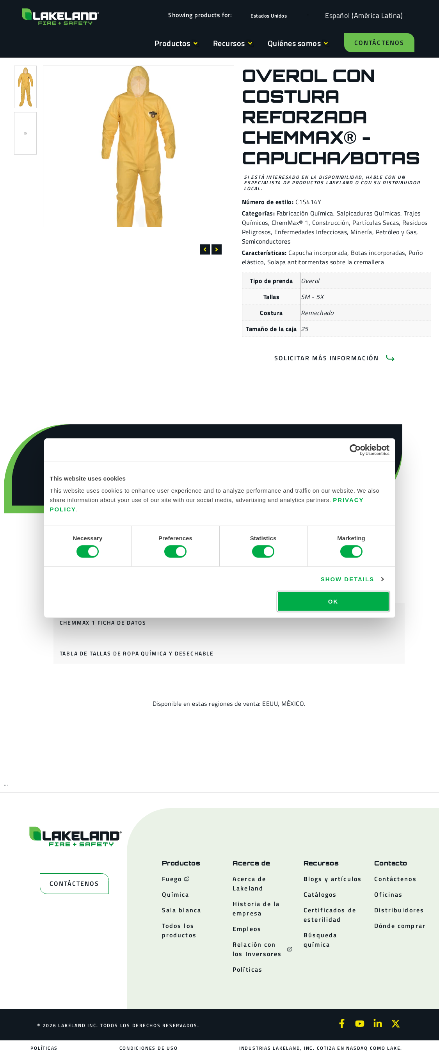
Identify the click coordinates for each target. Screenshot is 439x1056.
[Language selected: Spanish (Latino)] (362, 15)
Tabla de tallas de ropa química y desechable (137, 653)
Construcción (330, 222)
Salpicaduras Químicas (368, 213)
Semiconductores (266, 241)
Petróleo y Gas (396, 232)
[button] (205, 249)
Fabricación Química (305, 213)
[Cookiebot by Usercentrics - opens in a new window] (355, 450)
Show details (347, 578)
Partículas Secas (375, 222)
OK (333, 601)
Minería (361, 232)
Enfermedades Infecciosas (310, 232)
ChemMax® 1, (291, 222)
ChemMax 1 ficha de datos (103, 622)
